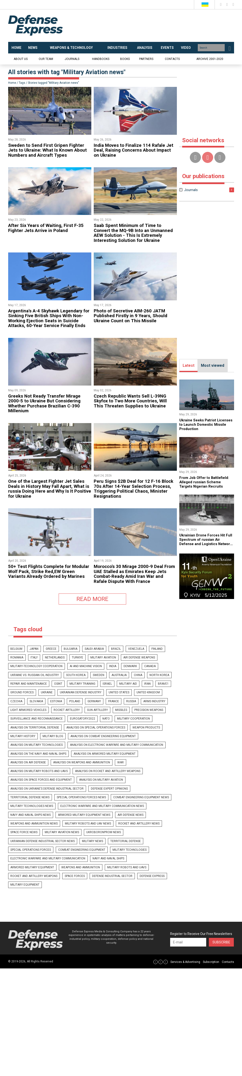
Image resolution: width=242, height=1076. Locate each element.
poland (117, 649)
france (150, 649)
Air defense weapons (95, 621)
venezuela (118, 614)
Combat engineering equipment (77, 761)
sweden (15, 635)
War (73, 698)
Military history (21, 677)
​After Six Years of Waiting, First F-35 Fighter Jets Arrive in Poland (48, 225)
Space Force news (22, 747)
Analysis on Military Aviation (31, 712)
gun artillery (116, 656)
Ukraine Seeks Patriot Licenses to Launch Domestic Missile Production (206, 424)
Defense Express (66, 782)
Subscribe (221, 839)
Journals (72, 59)
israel (14, 642)
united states (19, 649)
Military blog (48, 677)
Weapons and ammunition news (32, 740)
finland (135, 614)
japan (29, 614)
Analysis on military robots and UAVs (110, 698)
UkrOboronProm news (96, 747)
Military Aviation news (58, 747)
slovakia (85, 649)
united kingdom (45, 649)
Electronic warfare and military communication (46, 768)
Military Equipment (97, 782)
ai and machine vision (25, 628)
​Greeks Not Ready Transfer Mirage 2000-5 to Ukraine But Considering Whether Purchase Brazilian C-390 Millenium (49, 387)
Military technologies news (30, 726)
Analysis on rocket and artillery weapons (41, 705)
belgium (15, 614)
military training (148, 635)
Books (125, 59)
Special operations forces (29, 761)
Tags (22, 82)
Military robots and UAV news (84, 740)
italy (166, 614)
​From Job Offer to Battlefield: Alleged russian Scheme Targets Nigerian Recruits (206, 482)
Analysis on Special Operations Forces (91, 670)
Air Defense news (124, 733)
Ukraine (104, 642)
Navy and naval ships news (29, 733)
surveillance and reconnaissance (68, 663)
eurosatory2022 (111, 663)
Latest (188, 365)
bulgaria (61, 614)
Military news (88, 754)
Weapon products (139, 670)
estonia (102, 649)
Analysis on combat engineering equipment (96, 677)
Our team (46, 59)
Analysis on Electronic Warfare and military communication (112, 684)
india (49, 628)
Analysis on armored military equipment (100, 691)
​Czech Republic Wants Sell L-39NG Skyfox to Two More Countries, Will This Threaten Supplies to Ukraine (134, 387)
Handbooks (100, 59)
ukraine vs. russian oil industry (115, 628)
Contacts (172, 59)
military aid (32, 642)
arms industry (20, 656)
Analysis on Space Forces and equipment (109, 705)
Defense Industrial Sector (29, 782)
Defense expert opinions (153, 712)
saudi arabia (81, 614)
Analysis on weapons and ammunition (37, 698)
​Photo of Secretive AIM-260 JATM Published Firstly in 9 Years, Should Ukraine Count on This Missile (134, 305)
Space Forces (157, 775)
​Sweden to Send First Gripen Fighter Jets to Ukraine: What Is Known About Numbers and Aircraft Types (48, 149)
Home (12, 82)
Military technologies (122, 761)
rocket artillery (89, 656)
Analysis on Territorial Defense (33, 670)
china (48, 635)
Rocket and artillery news (132, 740)
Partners (146, 59)
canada (81, 628)
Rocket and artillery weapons (119, 775)
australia (32, 635)
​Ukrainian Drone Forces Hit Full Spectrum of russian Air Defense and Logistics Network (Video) (204, 542)
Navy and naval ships (104, 768)
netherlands (19, 621)
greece (44, 614)
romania (152, 614)
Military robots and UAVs (71, 775)
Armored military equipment (146, 768)
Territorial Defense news (28, 719)
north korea (67, 635)
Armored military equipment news (80, 733)
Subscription (211, 858)
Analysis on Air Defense (153, 691)
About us (21, 59)
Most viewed (212, 365)
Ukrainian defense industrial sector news (41, 754)
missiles (138, 656)
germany (134, 649)
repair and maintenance (99, 635)
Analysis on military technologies (35, 684)
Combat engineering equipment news (134, 719)
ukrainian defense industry (135, 642)
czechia (68, 649)
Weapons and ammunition (28, 775)
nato (132, 663)
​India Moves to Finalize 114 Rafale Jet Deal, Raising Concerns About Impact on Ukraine (133, 147)
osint (126, 635)
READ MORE (92, 565)
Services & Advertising (185, 858)
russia (165, 649)
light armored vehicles (54, 656)
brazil (100, 614)
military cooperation (156, 663)
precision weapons (23, 663)
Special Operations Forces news (77, 719)
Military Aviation (61, 621)
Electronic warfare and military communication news (98, 726)
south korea (153, 628)
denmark (64, 628)
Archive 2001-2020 (209, 59)
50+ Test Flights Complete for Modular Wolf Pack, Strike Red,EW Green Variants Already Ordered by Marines (48, 544)
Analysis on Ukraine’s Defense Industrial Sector (94, 712)
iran (48, 642)
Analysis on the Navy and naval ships (37, 691)
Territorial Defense (118, 754)
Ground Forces (82, 642)
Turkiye (38, 621)
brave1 (61, 642)
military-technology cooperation (141, 621)
